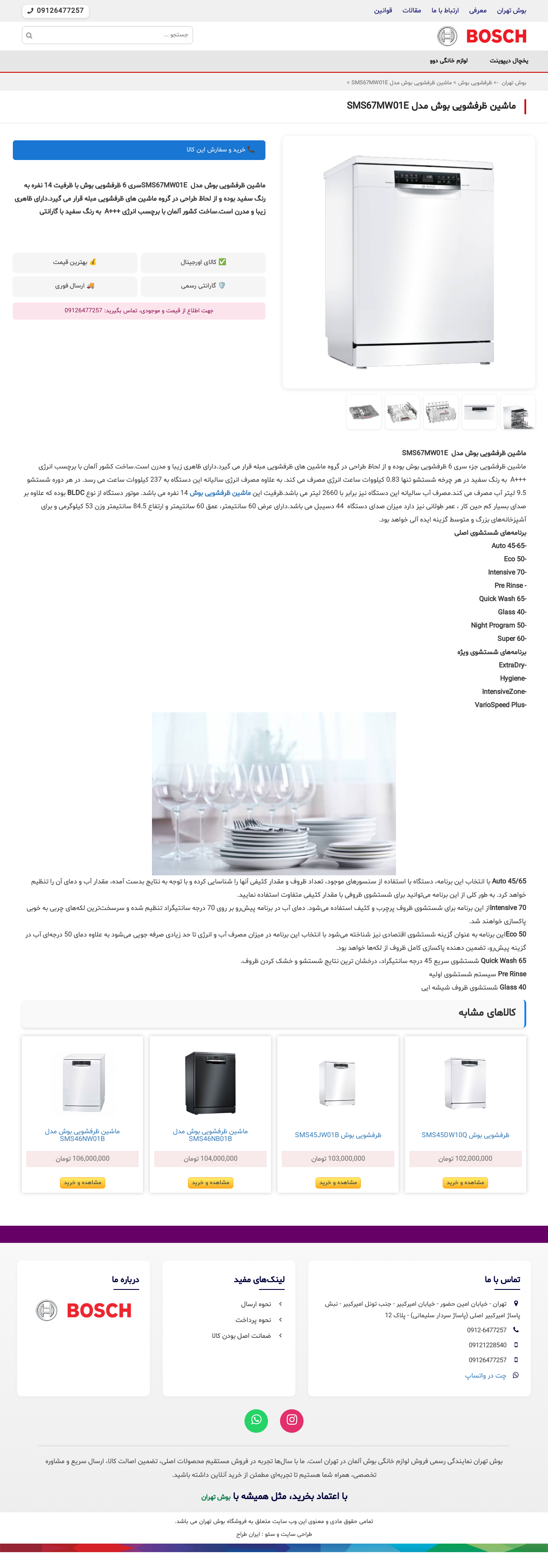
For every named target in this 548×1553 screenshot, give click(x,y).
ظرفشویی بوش (474, 83)
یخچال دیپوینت (509, 61)
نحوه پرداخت (260, 1320)
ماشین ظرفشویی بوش (220, 493)
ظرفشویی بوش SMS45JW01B (338, 1135)
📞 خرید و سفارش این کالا (221, 149)
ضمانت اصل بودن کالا (248, 1336)
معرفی (478, 10)
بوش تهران (511, 10)
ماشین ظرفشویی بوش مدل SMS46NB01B (210, 1135)
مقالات (411, 10)
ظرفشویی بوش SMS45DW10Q (465, 1135)
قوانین (383, 10)
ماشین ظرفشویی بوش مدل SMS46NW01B (82, 1135)
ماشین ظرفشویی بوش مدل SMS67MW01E (401, 83)
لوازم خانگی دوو (449, 61)
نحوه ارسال (263, 1304)
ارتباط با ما (444, 10)
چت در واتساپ (485, 1376)
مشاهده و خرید (465, 1183)
